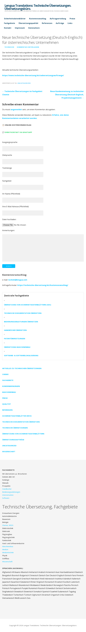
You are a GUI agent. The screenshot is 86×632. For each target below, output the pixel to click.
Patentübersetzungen (14, 338)
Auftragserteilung (58, 18)
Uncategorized (24, 83)
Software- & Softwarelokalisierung (21, 355)
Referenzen (47, 23)
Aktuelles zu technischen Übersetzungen (21, 368)
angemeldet (16, 109)
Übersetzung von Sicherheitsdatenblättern (23, 434)
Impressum (20, 28)
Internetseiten (7, 495)
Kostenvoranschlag (37, 18)
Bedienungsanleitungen (11, 492)
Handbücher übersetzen (15, 330)
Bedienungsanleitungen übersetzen (21, 321)
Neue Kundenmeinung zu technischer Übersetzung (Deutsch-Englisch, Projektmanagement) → (67, 94)
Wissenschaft (8, 451)
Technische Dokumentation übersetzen (22, 313)
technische (9, 47)
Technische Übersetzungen (15, 428)
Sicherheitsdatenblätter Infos (17, 416)
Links (70, 23)
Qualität (6, 404)
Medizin (5, 549)
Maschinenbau (9, 392)
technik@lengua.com (17, 280)
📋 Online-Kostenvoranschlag (16, 125)
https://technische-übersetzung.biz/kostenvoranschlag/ (42, 285)
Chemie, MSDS (7, 525)
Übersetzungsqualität (28, 23)
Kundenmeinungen (11, 386)
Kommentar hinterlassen (28, 47)
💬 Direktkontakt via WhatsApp (17, 132)
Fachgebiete (9, 23)
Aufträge (60, 23)
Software (5, 498)
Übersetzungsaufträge (13, 439)
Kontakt (7, 28)
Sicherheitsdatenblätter (15, 18)
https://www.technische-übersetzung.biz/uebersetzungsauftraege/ (33, 75)
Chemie (5, 374)
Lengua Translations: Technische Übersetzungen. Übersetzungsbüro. (37, 7)
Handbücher (7, 489)
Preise (72, 18)
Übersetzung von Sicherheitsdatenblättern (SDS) (27, 305)
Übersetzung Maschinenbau (17, 347)
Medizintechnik (8, 552)
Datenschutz (34, 28)
